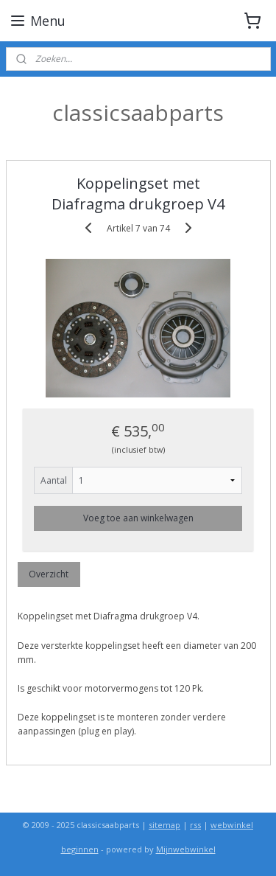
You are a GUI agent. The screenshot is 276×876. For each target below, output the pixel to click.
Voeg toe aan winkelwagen (138, 518)
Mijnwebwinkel (186, 849)
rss (195, 824)
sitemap (164, 824)
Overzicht (48, 574)
